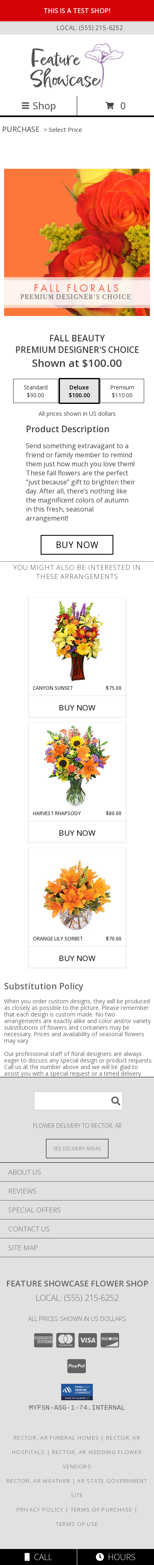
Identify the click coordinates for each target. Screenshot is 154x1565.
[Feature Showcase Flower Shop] (77, 64)
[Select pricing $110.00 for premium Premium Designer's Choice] (122, 391)
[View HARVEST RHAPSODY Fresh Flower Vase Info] (77, 766)
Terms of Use (77, 1524)
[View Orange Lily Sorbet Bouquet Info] (77, 891)
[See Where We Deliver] (77, 1148)
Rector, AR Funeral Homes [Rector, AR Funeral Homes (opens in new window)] (56, 1437)
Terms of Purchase (102, 1509)
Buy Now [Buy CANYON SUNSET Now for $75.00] (77, 707)
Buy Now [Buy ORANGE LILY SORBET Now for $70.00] (77, 958)
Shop (38, 105)
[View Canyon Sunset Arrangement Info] (77, 641)
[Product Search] (78, 1101)
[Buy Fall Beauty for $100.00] (77, 545)
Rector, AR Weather (38, 1480)
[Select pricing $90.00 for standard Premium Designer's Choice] (36, 391)
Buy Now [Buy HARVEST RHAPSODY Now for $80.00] (77, 832)
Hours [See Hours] (116, 1557)
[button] (77, 1392)
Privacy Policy (40, 1509)
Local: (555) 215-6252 (77, 1297)
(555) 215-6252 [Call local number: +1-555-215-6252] (101, 28)
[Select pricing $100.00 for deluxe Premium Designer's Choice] (79, 391)
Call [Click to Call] (38, 1557)
